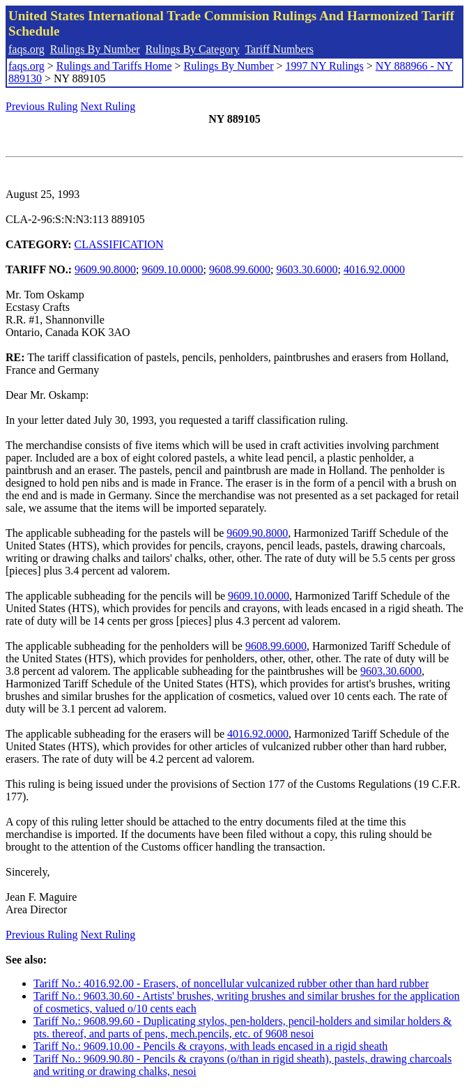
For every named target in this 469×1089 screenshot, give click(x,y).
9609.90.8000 (105, 269)
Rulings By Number (95, 49)
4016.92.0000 (374, 269)
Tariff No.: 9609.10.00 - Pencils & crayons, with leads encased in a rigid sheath (210, 1046)
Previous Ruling (42, 106)
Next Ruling (108, 106)
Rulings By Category (193, 49)
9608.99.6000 (239, 269)
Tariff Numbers (279, 49)
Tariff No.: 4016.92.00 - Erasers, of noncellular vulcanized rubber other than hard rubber (231, 983)
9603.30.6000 (306, 269)
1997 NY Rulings (325, 66)
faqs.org (26, 49)
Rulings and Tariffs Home (114, 66)
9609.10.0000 (172, 269)
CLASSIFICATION (119, 244)
